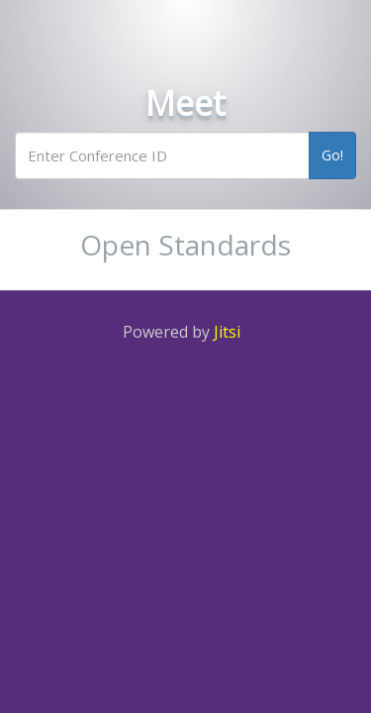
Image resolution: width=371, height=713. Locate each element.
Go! (332, 155)
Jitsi (227, 332)
